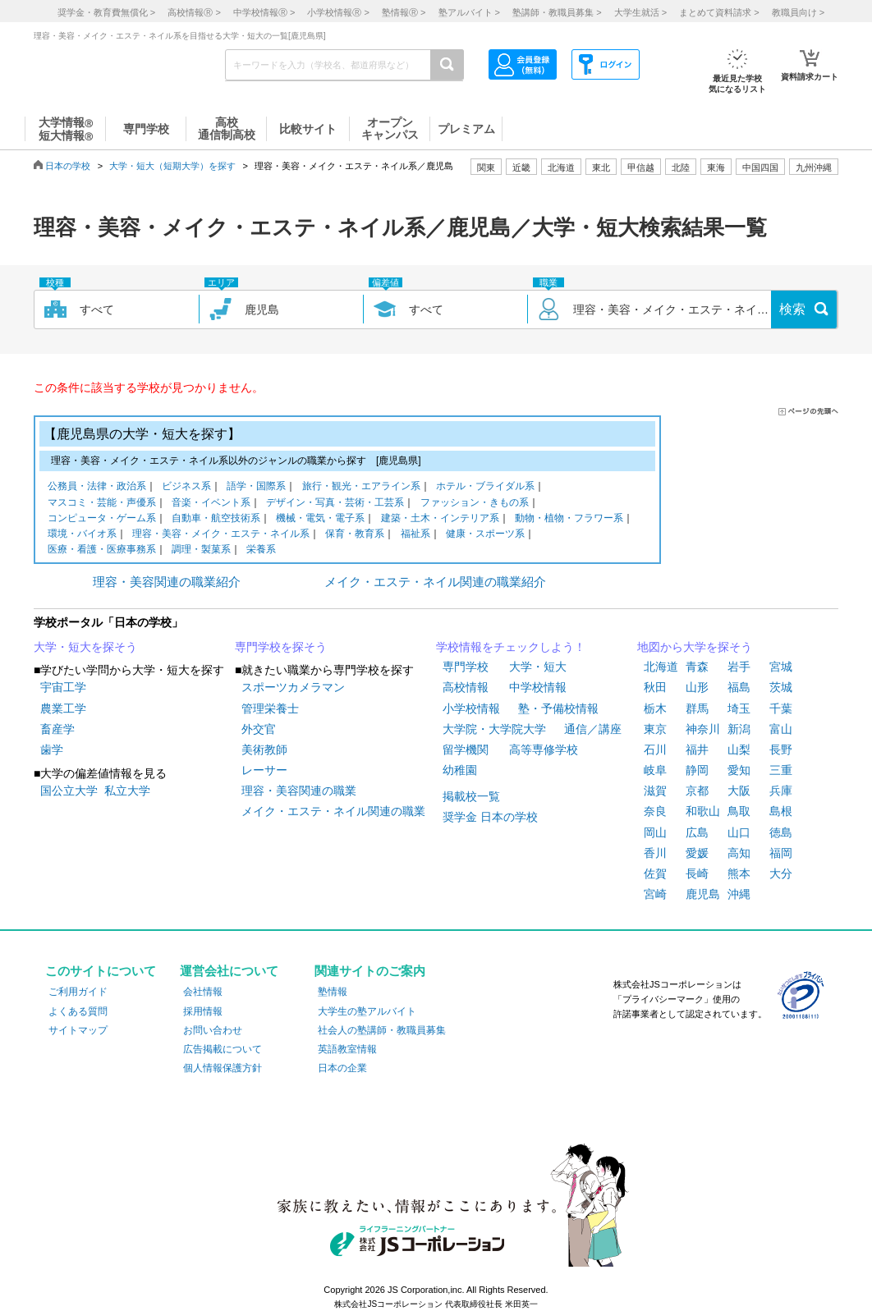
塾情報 (332, 991)
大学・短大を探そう (85, 646)
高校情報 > (194, 12)
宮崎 (655, 894)
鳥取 (738, 811)
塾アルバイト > (469, 12)
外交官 (258, 729)
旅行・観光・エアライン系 (361, 487)
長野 (780, 749)
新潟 (738, 729)
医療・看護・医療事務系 (102, 550)
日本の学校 (67, 166)
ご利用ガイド (78, 991)
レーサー (264, 770)
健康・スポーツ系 (485, 535)
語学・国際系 (256, 487)
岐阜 (655, 770)
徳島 (780, 832)
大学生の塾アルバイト (367, 1011)
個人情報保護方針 (222, 1068)
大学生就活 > (640, 12)
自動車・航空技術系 (216, 519)
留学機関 (466, 749)
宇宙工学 (63, 687)
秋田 (655, 687)
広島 (697, 832)
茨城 (780, 687)
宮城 (780, 666)
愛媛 (697, 852)
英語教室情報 (347, 1049)
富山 (780, 729)
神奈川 (703, 729)
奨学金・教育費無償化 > (106, 12)
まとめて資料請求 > (719, 12)
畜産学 (57, 729)
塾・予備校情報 (558, 708)
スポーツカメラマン (293, 687)
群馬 (697, 708)
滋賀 (655, 790)
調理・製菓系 (201, 550)
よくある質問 (78, 1011)
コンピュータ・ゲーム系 (102, 519)
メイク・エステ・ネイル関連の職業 (333, 811)
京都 (697, 790)
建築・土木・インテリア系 (440, 519)
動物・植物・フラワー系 (569, 519)
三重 (780, 770)
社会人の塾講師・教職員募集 (382, 1030)
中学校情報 (538, 687)
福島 (738, 687)
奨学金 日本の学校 (490, 816)
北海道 (561, 167)
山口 (738, 832)
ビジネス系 (186, 487)
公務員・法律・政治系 (97, 487)
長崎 (697, 873)
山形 (697, 687)
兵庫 (780, 790)
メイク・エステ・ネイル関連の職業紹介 (435, 582)
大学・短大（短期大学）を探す (172, 166)
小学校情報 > (338, 12)
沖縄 (738, 894)
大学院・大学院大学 (494, 729)
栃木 (655, 708)
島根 (780, 811)
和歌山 (703, 811)
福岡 (780, 852)
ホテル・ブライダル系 (485, 487)
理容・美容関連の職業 (298, 790)
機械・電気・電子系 (320, 519)
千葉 (780, 708)
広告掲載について (222, 1049)
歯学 (51, 749)
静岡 (697, 770)
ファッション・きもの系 (474, 504)
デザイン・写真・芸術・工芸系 (335, 504)
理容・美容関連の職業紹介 (167, 582)
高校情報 (466, 687)
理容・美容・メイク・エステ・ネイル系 (221, 535)
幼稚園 (460, 770)
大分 (780, 873)
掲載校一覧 (471, 796)
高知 (738, 852)
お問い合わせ (212, 1030)
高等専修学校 (543, 749)
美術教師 (264, 749)
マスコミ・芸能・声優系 (102, 504)
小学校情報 (471, 708)
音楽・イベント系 (211, 504)
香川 (655, 852)
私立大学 (127, 790)
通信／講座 (593, 729)
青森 (697, 666)
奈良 (655, 811)
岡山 (655, 832)
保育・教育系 (354, 535)
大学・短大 (538, 666)
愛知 (738, 770)
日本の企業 (342, 1068)
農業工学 (63, 708)
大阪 (738, 790)
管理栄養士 (270, 708)
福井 (697, 749)
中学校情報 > (264, 12)
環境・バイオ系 (82, 535)
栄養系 (261, 550)
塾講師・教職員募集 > (556, 12)
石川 (655, 749)
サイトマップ (78, 1030)
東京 (655, 729)
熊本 (738, 873)
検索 (792, 309)
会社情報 (203, 991)
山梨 (738, 749)
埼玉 (738, 708)
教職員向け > (798, 12)
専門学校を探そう (281, 646)
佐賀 (655, 873)
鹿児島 (703, 894)
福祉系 (415, 535)
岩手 (738, 666)
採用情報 (203, 1011)
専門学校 (466, 666)
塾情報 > (403, 12)
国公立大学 (69, 790)
